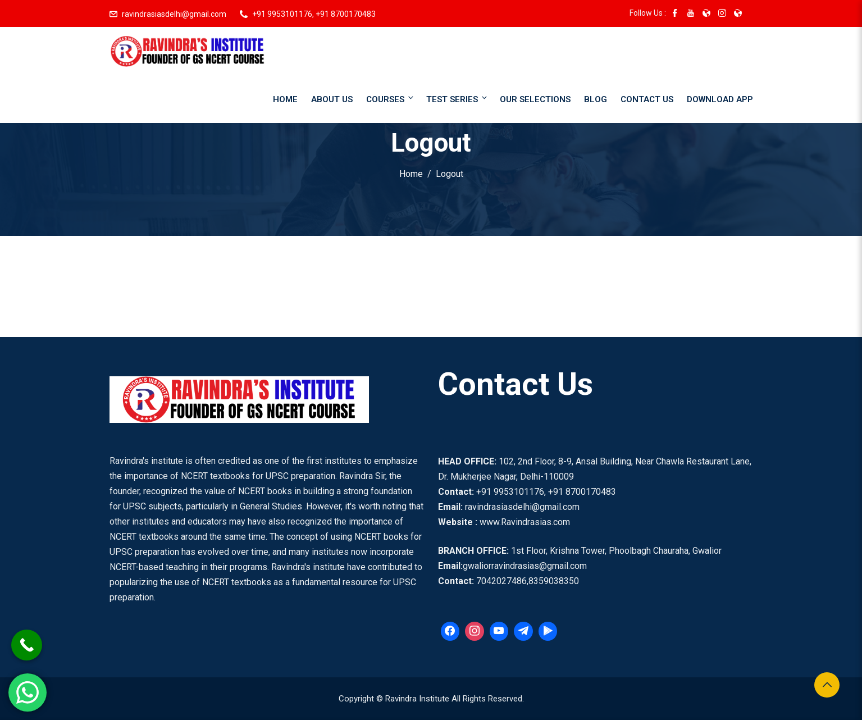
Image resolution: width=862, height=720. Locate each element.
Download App (720, 99)
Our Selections (535, 99)
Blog (595, 99)
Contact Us (647, 99)
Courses (390, 98)
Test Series (457, 98)
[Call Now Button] (26, 645)
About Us (332, 99)
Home (285, 99)
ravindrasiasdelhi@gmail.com (174, 14)
